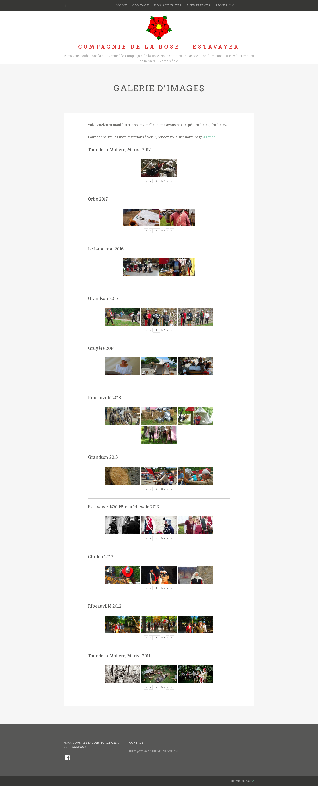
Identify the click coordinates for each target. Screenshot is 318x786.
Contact (140, 5)
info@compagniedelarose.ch (153, 751)
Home (121, 5)
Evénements (199, 5)
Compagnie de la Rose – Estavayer (159, 47)
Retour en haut (242, 780)
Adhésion (224, 5)
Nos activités (168, 5)
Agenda (209, 137)
